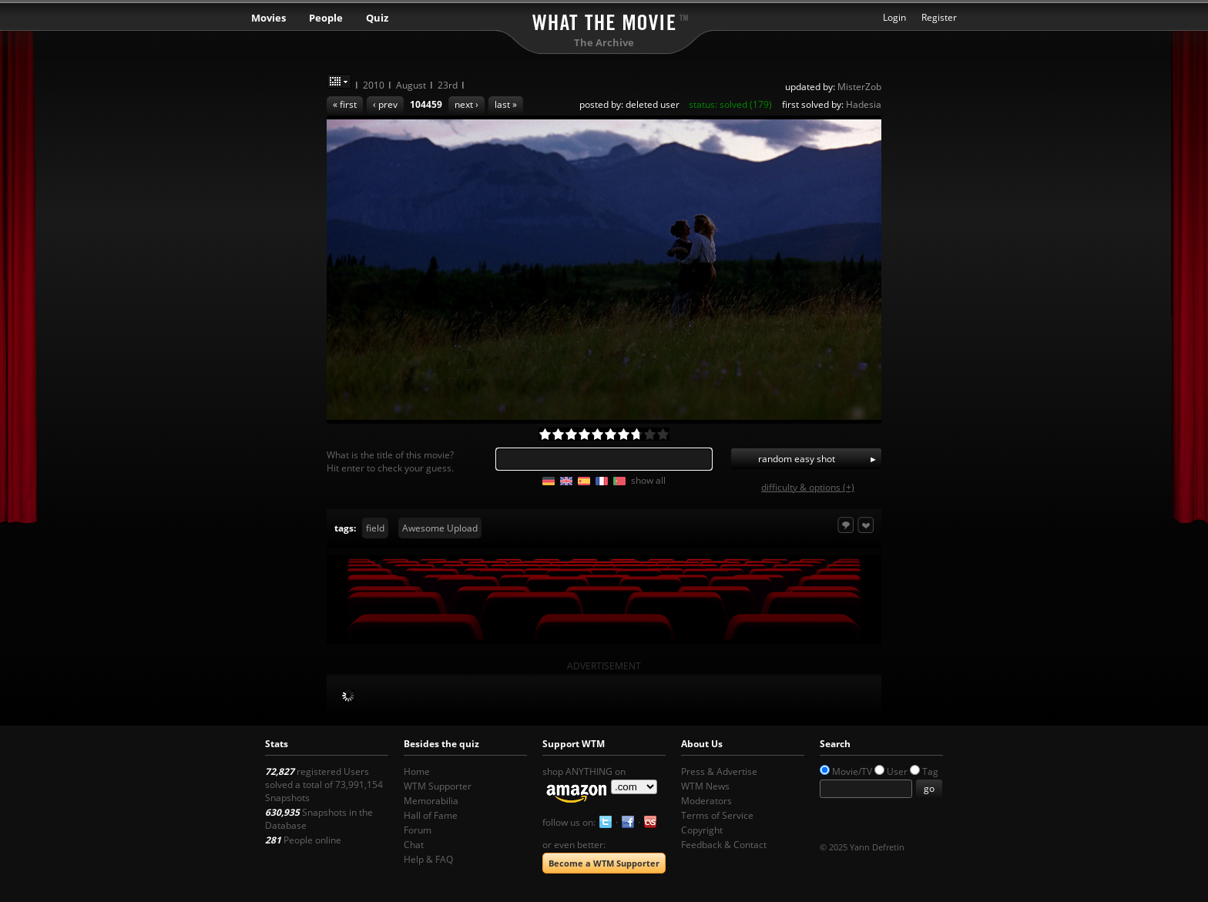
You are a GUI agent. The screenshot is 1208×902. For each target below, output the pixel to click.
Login (894, 17)
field (375, 528)
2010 (373, 85)
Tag (930, 771)
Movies (268, 18)
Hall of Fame (431, 815)
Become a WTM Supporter (604, 863)
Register (939, 17)
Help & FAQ (428, 859)
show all (648, 480)
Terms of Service (717, 815)
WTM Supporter (437, 786)
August (411, 85)
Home (417, 771)
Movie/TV (852, 771)
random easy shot (796, 458)
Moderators (706, 800)
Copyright (702, 830)
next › (466, 104)
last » (506, 104)
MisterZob (859, 86)
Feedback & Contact (724, 844)
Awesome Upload (440, 528)
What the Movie (604, 19)
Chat (414, 844)
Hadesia (863, 104)
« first (345, 104)
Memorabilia (431, 800)
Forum (417, 830)
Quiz (377, 18)
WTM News (705, 786)
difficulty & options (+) (807, 487)
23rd (448, 85)
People (326, 18)
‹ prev (385, 104)
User (897, 771)
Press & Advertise (719, 771)
